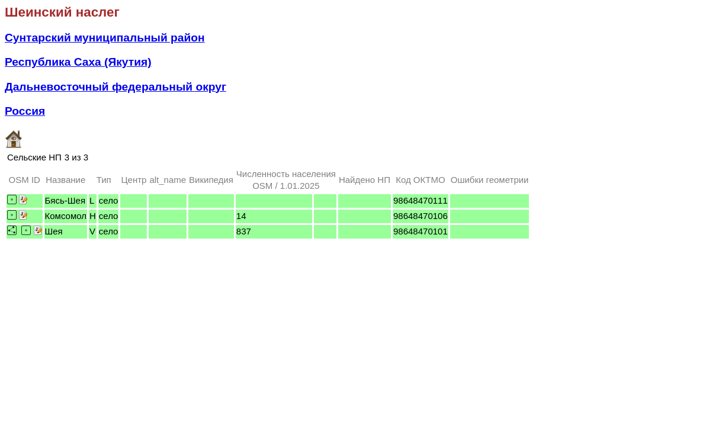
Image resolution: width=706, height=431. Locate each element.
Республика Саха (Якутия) (78, 62)
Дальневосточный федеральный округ (115, 87)
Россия (25, 111)
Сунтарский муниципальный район (105, 37)
